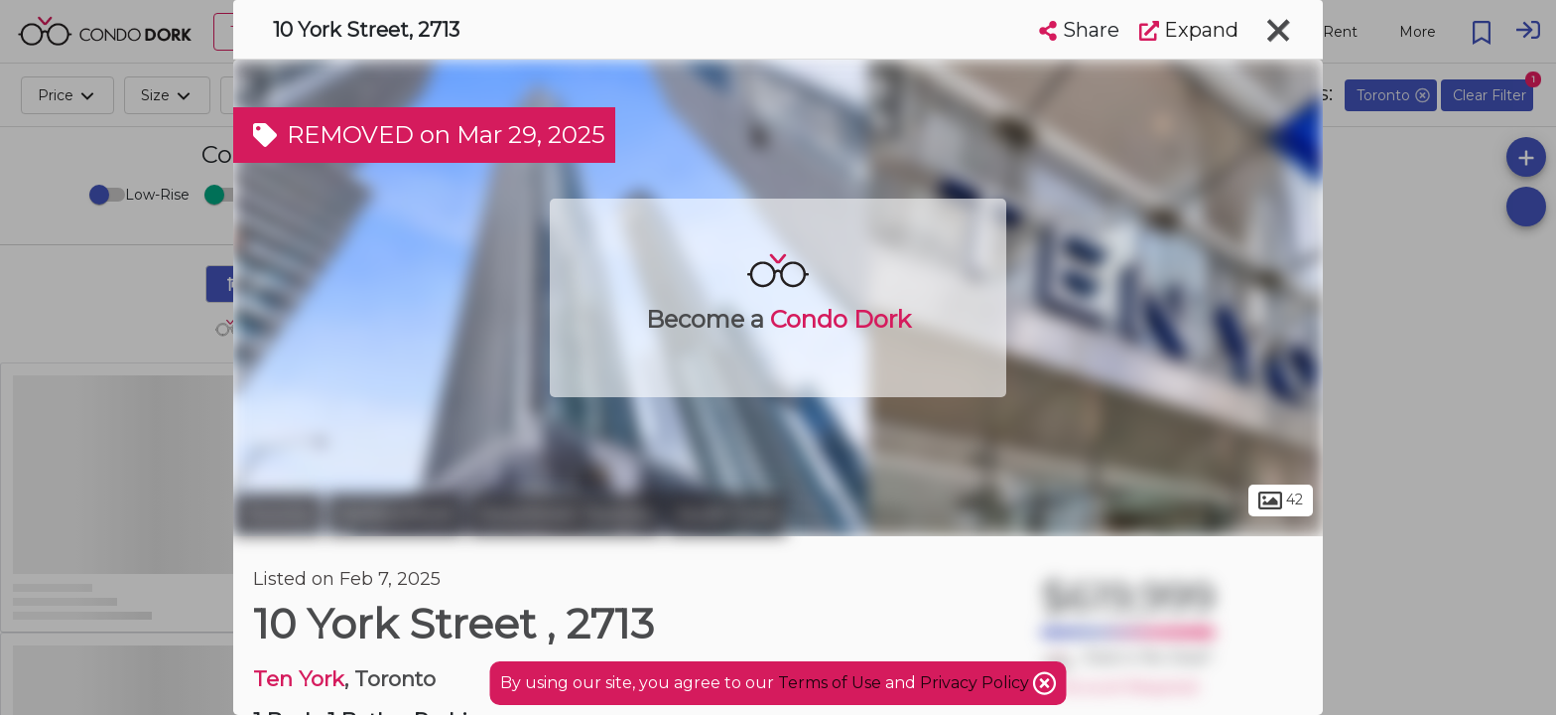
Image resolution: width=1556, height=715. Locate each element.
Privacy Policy (976, 682)
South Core (726, 514)
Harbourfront (395, 514)
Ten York (298, 678)
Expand (1188, 30)
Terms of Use (829, 682)
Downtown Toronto (565, 514)
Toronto (278, 514)
